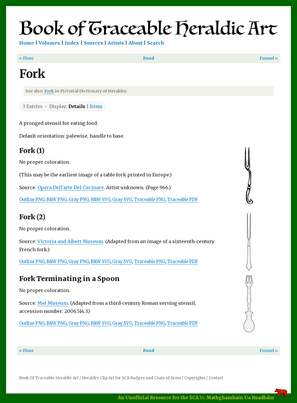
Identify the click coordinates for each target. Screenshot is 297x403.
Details (76, 106)
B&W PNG (56, 199)
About (135, 43)
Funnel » (269, 58)
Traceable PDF (182, 199)
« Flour (26, 58)
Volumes (49, 43)
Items (96, 106)
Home (26, 43)
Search (155, 43)
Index (72, 43)
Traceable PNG (149, 199)
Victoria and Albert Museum (70, 241)
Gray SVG (122, 199)
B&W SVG (101, 199)
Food (148, 58)
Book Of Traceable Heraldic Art (49, 377)
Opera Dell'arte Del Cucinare (70, 187)
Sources (93, 43)
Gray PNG (78, 199)
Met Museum (52, 303)
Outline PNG (32, 199)
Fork (49, 91)
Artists (116, 43)
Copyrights (194, 377)
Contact (216, 377)
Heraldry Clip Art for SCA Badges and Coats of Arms (131, 377)
